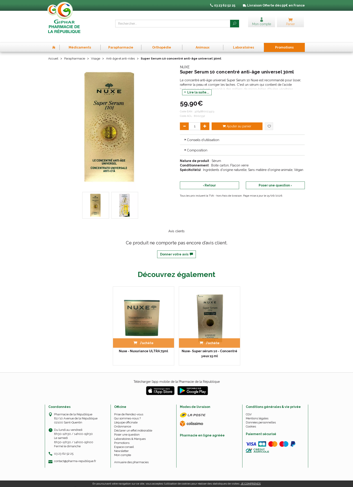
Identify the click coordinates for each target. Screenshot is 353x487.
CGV (249, 407)
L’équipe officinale (126, 415)
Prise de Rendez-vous (128, 407)
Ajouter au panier (237, 119)
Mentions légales (257, 411)
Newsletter (121, 443)
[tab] (242, 132)
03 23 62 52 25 (63, 446)
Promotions (121, 435)
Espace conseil (124, 439)
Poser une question (127, 427)
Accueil (53, 51)
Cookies (251, 419)
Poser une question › (275, 178)
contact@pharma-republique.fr (75, 454)
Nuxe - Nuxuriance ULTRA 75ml (143, 343)
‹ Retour (209, 178)
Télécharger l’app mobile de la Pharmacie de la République (177, 374)
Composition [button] (195, 143)
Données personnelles (261, 415)
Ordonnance (122, 419)
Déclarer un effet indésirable (133, 423)
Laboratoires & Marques (130, 431)
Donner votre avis (176, 247)
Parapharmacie (75, 51)
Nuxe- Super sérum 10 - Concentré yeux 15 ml (209, 346)
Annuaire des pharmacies (131, 454)
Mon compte (122, 447)
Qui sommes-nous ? (127, 411)
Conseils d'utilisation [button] (201, 133)
